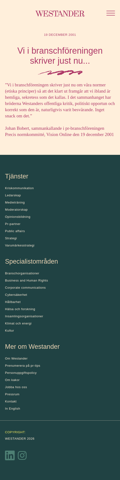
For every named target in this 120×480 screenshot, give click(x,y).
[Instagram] (22, 456)
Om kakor (12, 380)
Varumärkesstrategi (19, 245)
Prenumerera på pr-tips (22, 365)
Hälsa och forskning (20, 309)
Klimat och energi (18, 323)
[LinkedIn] (10, 456)
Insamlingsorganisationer (24, 316)
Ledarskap (13, 195)
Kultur (9, 330)
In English (12, 408)
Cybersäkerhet (16, 295)
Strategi (11, 238)
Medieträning (15, 202)
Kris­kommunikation (19, 188)
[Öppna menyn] (110, 14)
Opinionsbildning (18, 217)
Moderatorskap (16, 209)
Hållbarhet (13, 302)
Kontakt (11, 401)
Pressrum (12, 394)
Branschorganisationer (22, 273)
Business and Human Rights (26, 280)
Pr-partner (13, 224)
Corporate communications (25, 287)
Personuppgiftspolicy (21, 373)
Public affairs (15, 231)
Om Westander (16, 358)
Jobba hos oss (16, 387)
